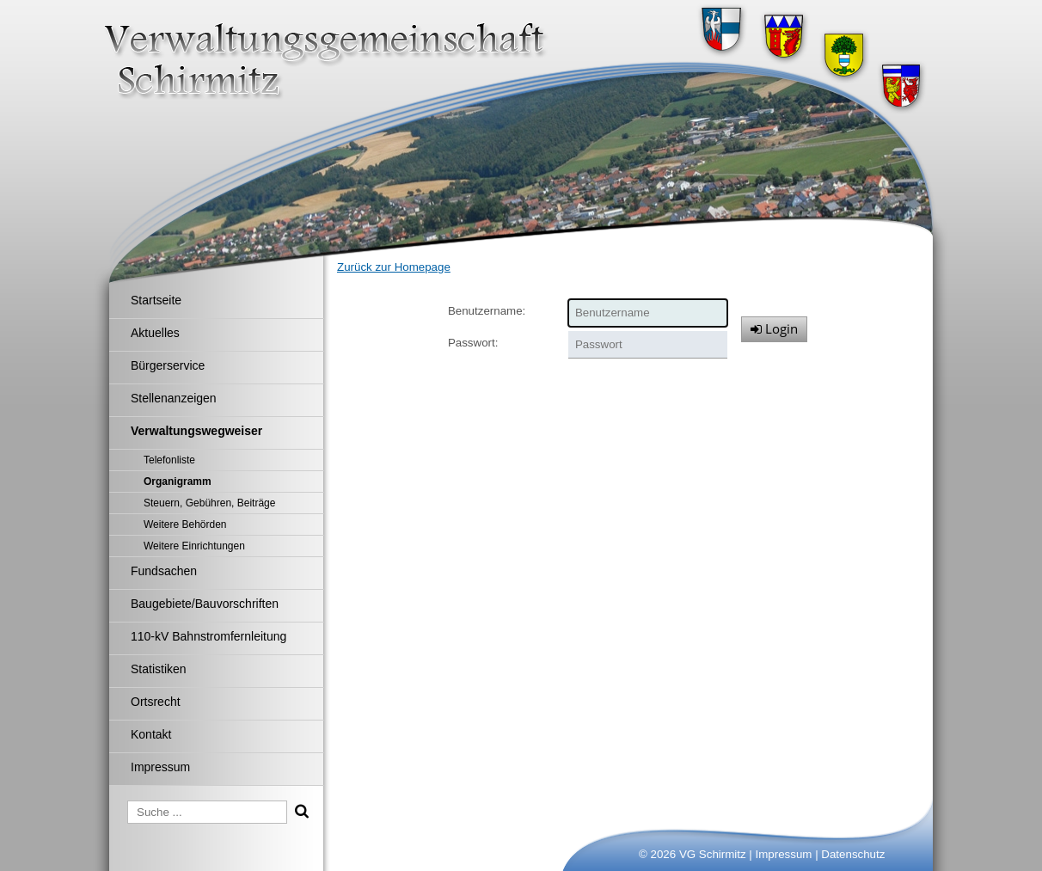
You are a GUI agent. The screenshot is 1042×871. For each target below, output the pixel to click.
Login (774, 328)
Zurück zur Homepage (394, 267)
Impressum (784, 854)
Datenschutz (853, 854)
